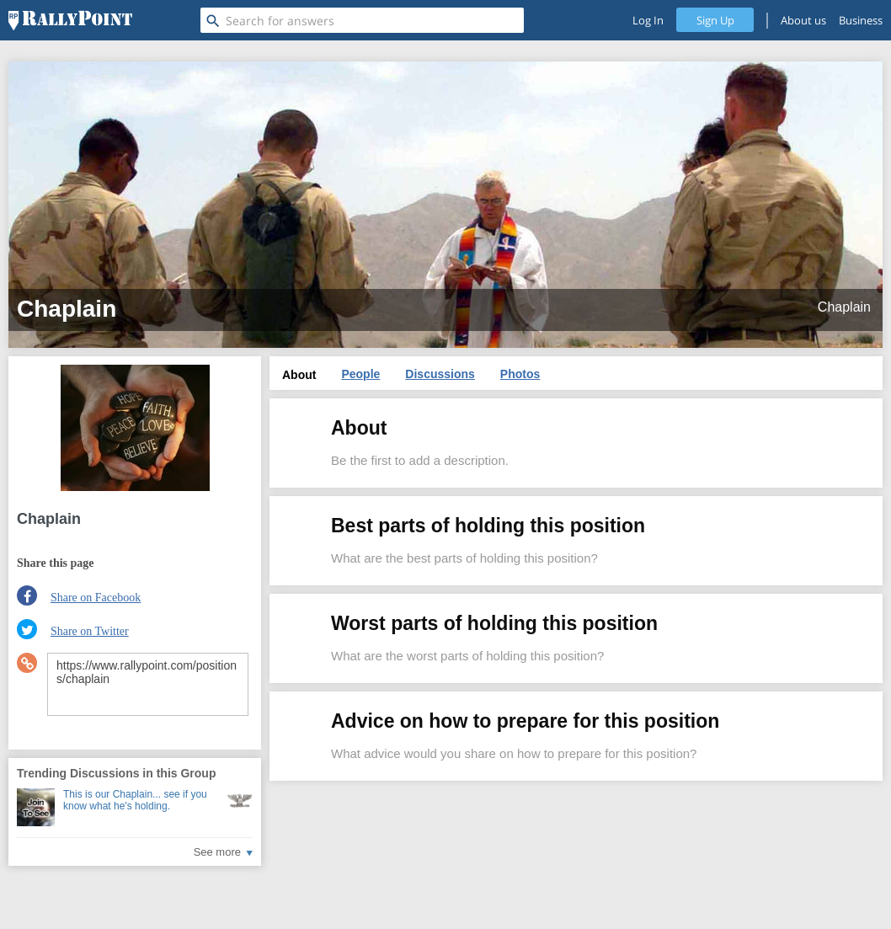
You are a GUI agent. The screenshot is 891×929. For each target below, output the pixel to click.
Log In (648, 20)
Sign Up (715, 20)
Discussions (439, 374)
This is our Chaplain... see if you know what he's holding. (135, 800)
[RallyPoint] (70, 20)
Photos (520, 374)
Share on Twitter (90, 631)
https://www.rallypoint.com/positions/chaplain (147, 684)
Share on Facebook (96, 597)
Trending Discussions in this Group (116, 773)
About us (803, 20)
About (299, 375)
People (360, 374)
